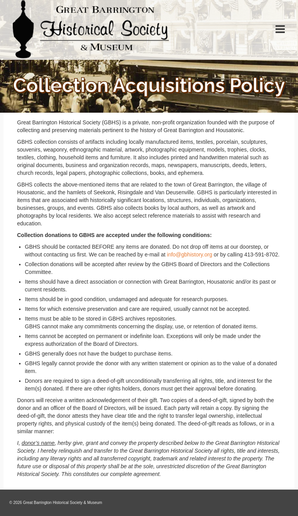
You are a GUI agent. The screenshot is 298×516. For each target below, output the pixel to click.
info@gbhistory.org (189, 254)
